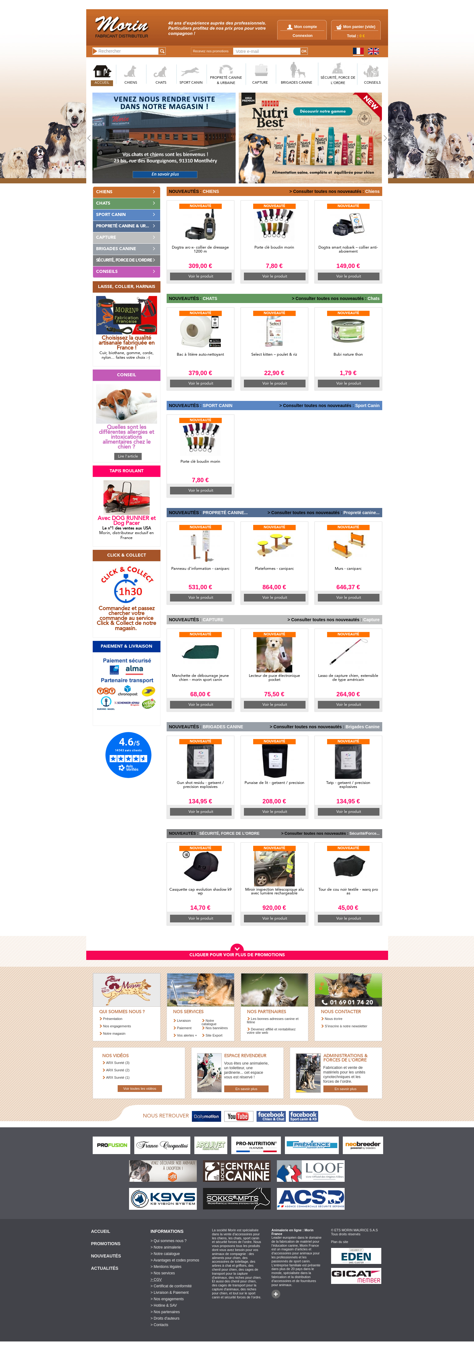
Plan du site (339, 1242)
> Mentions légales (166, 1267)
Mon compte (302, 27)
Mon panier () (359, 27)
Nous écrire (333, 1019)
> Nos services (163, 1273)
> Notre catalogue (165, 1254)
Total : (356, 36)
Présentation (113, 1019)
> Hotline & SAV (164, 1305)
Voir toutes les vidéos (139, 1088)
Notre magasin (114, 1033)
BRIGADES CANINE (296, 83)
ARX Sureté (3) (118, 1063)
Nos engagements (117, 1026)
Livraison (184, 1020)
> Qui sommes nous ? (169, 1241)
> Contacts (159, 1325)
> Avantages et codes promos (175, 1260)
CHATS (161, 83)
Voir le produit (200, 276)
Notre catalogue (209, 1022)
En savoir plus (246, 1089)
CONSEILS (372, 83)
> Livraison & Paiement (170, 1292)
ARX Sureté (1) (118, 1077)
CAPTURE (260, 83)
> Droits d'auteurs (165, 1318)
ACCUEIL (102, 83)
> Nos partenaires (165, 1312)
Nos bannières (217, 1028)
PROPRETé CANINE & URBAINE (226, 80)
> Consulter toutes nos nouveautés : (327, 191)
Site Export (214, 1035)
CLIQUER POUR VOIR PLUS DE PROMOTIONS (237, 955)
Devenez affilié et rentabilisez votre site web (271, 1030)
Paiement (184, 1028)
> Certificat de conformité (171, 1286)
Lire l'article (128, 456)
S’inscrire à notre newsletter (346, 1026)
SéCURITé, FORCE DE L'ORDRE (338, 80)
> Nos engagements (167, 1299)
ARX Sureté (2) (118, 1070)
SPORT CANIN (191, 83)
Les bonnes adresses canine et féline (273, 1020)
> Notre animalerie (166, 1247)
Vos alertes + (187, 1035)
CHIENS (130, 83)
